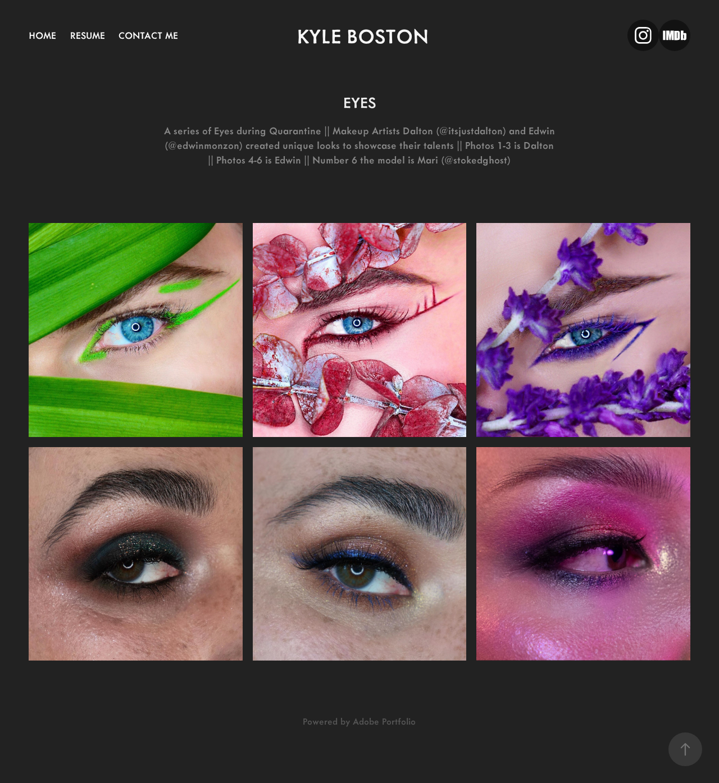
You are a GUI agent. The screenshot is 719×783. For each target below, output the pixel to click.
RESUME (87, 35)
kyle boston (363, 35)
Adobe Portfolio (384, 721)
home (42, 35)
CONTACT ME (148, 35)
